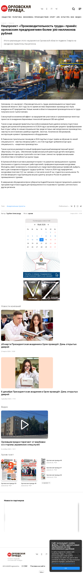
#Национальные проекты (16, 206)
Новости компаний (11, 306)
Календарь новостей (41, 221)
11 (28, 240)
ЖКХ (72, 17)
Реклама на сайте (37, 566)
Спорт (52, 17)
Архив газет (7, 454)
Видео (78, 17)
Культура (65, 17)
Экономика (28, 17)
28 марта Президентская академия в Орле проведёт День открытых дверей (39, 345)
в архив (46, 483)
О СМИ (24, 566)
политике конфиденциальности (63, 564)
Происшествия (41, 17)
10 (55, 236)
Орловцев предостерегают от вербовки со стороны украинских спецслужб (23, 443)
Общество (6, 17)
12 (32, 240)
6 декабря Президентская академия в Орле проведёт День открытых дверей (39, 393)
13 (37, 240)
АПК (58, 17)
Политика (17, 17)
